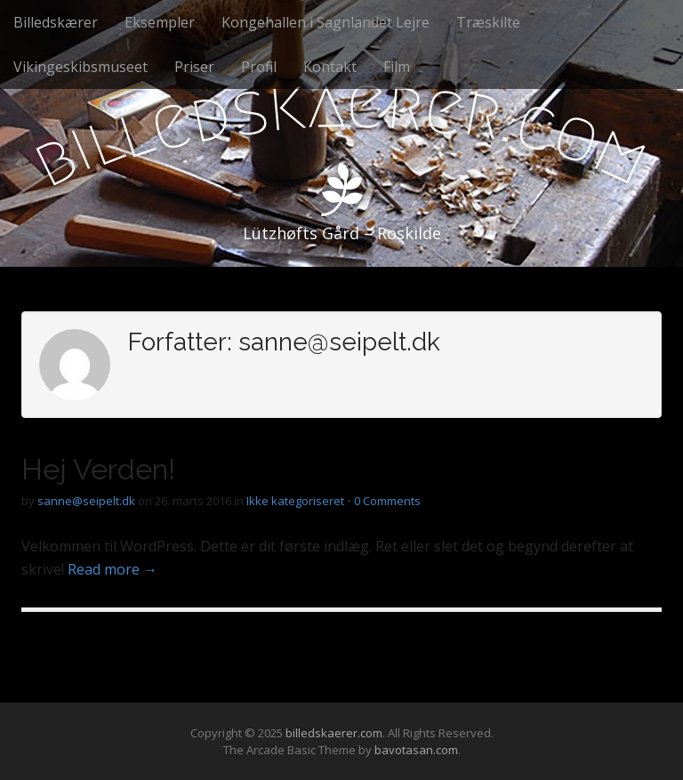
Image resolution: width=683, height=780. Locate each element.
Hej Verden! (98, 469)
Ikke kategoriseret (295, 501)
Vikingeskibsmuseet (80, 66)
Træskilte (488, 22)
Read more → (112, 569)
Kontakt (330, 66)
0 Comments (387, 501)
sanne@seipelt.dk (86, 501)
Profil (259, 66)
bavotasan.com (416, 750)
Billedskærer (55, 22)
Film (396, 66)
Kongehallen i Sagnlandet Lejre (325, 22)
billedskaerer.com (333, 733)
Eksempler (160, 22)
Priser (194, 66)
